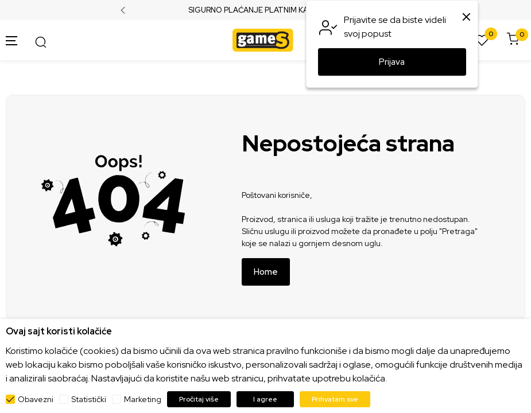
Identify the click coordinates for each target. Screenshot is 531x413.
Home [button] (266, 272)
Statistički (88, 399)
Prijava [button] (392, 62)
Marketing (142, 399)
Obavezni (35, 399)
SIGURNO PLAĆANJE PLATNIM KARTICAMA (265, 10)
